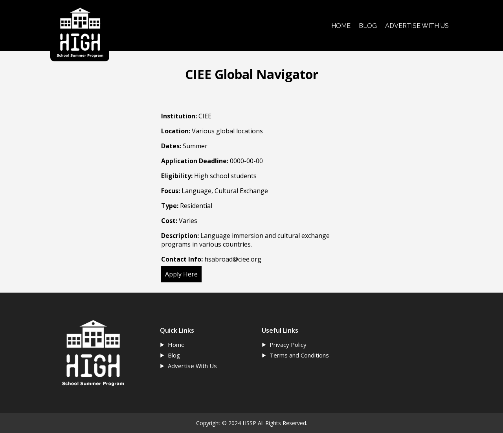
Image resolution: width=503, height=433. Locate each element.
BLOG (368, 25)
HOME (341, 25)
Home (176, 344)
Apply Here (181, 274)
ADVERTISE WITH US (417, 25)
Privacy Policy (288, 344)
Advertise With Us (192, 366)
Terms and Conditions (299, 355)
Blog (174, 355)
